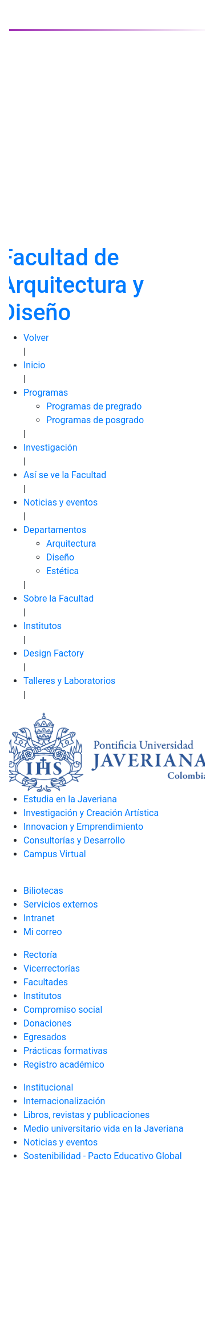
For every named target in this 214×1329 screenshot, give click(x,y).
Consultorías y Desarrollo (74, 840)
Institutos (42, 625)
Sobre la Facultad (58, 598)
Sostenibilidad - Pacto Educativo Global (102, 1156)
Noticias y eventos (60, 502)
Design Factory (53, 653)
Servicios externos (60, 904)
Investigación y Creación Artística (91, 812)
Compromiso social (62, 1009)
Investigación (50, 447)
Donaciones (47, 1023)
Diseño (60, 557)
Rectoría (40, 954)
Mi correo (42, 931)
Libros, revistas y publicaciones (86, 1114)
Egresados (44, 1037)
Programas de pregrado (94, 406)
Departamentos (54, 529)
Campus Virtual (54, 854)
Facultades (45, 982)
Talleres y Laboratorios (69, 680)
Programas (45, 392)
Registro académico (63, 1064)
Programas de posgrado (95, 420)
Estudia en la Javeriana (70, 799)
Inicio (34, 365)
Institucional (48, 1087)
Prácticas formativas (65, 1050)
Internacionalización (64, 1101)
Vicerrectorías (51, 968)
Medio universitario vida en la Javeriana (103, 1128)
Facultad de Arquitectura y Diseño (72, 285)
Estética (62, 571)
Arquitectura (71, 543)
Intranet (39, 918)
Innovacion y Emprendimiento (83, 826)
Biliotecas (43, 890)
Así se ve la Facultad (64, 474)
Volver (36, 337)
